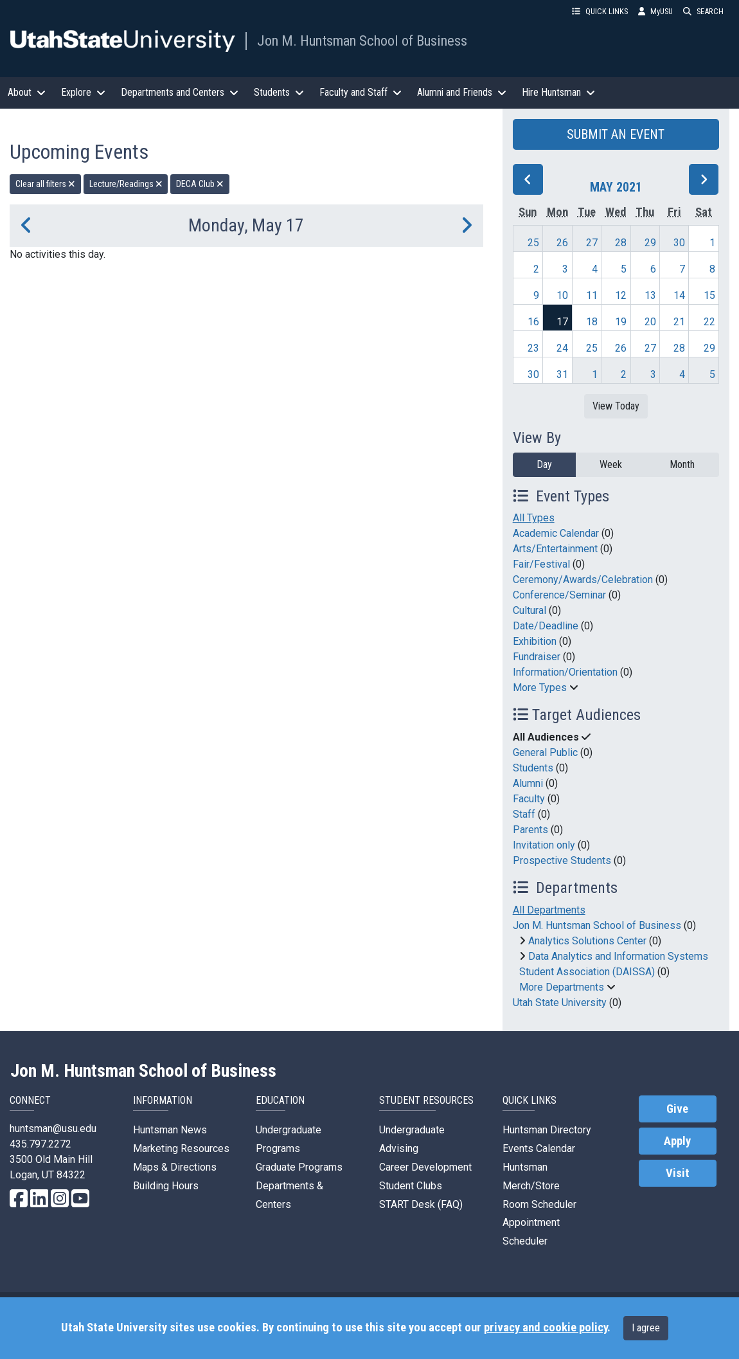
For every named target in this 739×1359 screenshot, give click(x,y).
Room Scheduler (539, 1204)
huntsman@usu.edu (53, 1128)
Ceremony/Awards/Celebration (583, 579)
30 (679, 243)
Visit (678, 1173)
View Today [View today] (615, 406)
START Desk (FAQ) (421, 1204)
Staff (524, 814)
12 (621, 295)
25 (533, 243)
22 (709, 322)
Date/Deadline (545, 626)
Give (677, 1109)
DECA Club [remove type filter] (200, 184)
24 (562, 348)
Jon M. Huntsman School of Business (362, 40)
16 (533, 322)
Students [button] (279, 92)
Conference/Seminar (559, 595)
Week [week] (611, 464)
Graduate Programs (299, 1167)
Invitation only (544, 845)
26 (562, 243)
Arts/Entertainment (555, 549)
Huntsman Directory (547, 1130)
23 (533, 348)
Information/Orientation (565, 672)
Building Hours (166, 1186)
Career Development (425, 1167)
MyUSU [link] (655, 11)
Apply (677, 1141)
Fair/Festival (541, 564)
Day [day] (544, 464)
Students (533, 768)
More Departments (561, 987)
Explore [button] (83, 92)
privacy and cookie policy (545, 1327)
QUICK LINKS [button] (600, 11)
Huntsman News (170, 1130)
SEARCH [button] (703, 11)
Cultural (529, 610)
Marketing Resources (181, 1148)
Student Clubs (410, 1186)
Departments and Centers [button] (179, 92)
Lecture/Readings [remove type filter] (126, 184)
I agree (646, 1328)
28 (621, 243)
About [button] (27, 92)
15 (709, 295)
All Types (534, 518)
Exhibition (534, 641)
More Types (540, 687)
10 (562, 295)
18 (592, 322)
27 (592, 243)
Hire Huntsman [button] (558, 92)
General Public (545, 752)
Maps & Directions (175, 1167)
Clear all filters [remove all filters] (45, 184)
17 (562, 322)
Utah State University (560, 1002)
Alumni (528, 783)
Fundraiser (536, 657)
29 (650, 243)
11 (592, 295)
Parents (530, 830)
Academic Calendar (556, 533)
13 (650, 295)
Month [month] (682, 464)
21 (679, 322)
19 (621, 322)
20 (650, 322)
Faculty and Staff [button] (360, 92)
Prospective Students (562, 860)
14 (679, 295)
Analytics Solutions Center (587, 941)
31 (562, 374)
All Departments (549, 910)
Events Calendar (539, 1148)
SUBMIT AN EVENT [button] (615, 134)
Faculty (529, 799)
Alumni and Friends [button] (461, 92)
